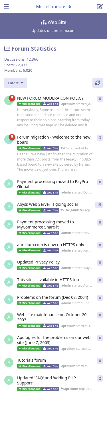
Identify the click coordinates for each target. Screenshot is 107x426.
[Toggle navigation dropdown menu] (53, 6)
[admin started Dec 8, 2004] (8, 299)
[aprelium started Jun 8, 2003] (8, 339)
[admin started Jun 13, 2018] (8, 206)
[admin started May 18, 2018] (8, 264)
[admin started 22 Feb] (8, 139)
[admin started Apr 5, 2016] (8, 282)
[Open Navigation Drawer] (5, 6)
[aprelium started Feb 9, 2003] (8, 362)
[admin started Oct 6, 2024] (8, 183)
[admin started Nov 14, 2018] (8, 224)
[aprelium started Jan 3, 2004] (8, 100)
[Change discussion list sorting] (15, 83)
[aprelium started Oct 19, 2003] (8, 317)
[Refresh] (97, 83)
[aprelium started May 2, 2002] (8, 380)
